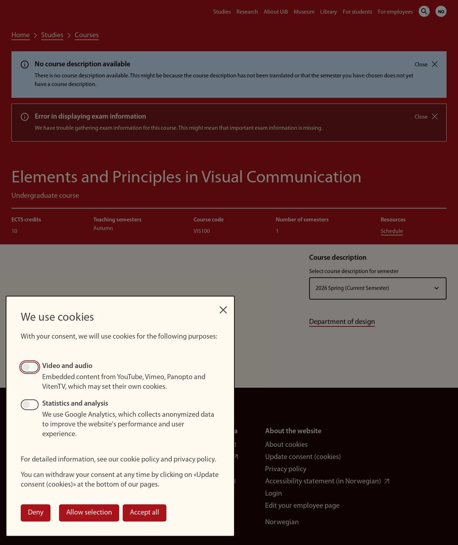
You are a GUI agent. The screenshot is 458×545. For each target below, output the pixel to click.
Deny (35, 512)
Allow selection (89, 512)
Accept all (144, 512)
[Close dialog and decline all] (223, 306)
